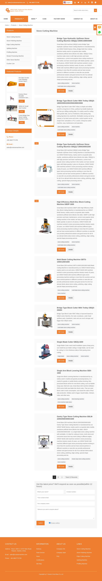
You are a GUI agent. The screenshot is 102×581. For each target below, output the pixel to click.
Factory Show (59, 19)
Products (19, 19)
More (21, 85)
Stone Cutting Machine (13, 37)
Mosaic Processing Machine (15, 56)
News (34, 19)
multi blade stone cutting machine (66, 86)
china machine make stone (65, 402)
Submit (40, 523)
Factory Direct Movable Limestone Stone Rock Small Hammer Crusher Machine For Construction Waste (24, 96)
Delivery (38, 549)
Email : (7, 554)
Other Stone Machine (13, 60)
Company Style (61, 552)
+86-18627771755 (34, 2)
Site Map (39, 563)
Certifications (40, 560)
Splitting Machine (12, 48)
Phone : (7, 558)
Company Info (60, 549)
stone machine (76, 83)
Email (61, 91)
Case (44, 19)
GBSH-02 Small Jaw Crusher (23, 107)
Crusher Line (10, 63)
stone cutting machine (63, 83)
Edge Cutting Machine (13, 44)
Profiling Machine (12, 52)
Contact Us (78, 19)
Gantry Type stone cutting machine (81, 459)
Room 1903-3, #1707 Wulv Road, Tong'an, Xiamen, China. (21, 550)
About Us (93, 19)
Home (6, 19)
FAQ (57, 556)
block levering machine (78, 399)
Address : (8, 549)
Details (70, 91)
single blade (61, 356)
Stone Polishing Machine (14, 41)
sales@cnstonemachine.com (16, 2)
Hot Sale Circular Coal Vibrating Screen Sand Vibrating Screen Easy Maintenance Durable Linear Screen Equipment (24, 79)
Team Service (40, 552)
